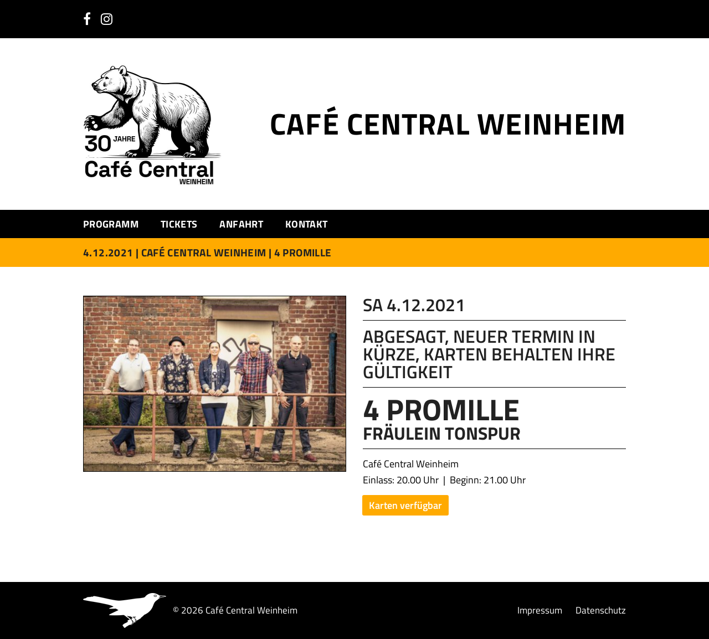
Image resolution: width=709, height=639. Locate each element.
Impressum (539, 610)
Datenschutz (601, 610)
